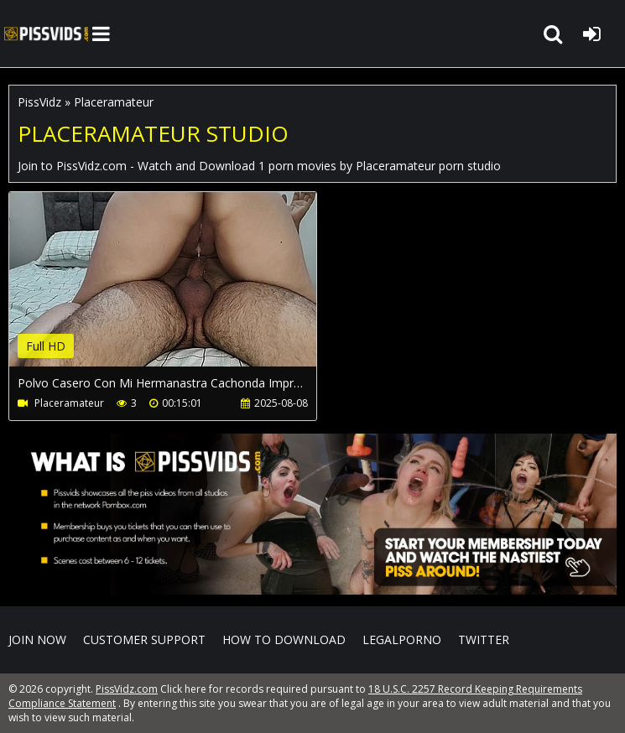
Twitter (483, 639)
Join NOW (37, 639)
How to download (284, 639)
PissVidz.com (46, 33)
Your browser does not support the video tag (185, 291)
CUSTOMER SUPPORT (144, 639)
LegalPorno (401, 639)
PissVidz (39, 102)
